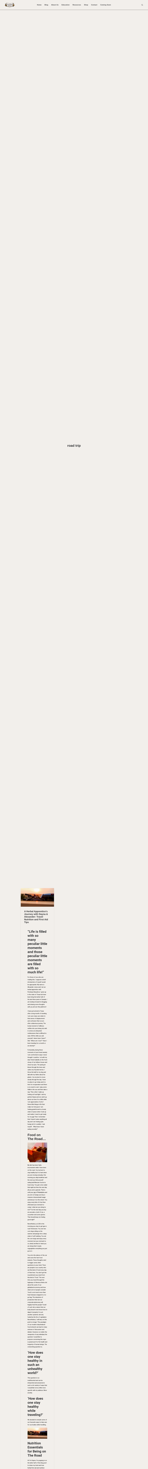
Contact (94, 5)
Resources (77, 5)
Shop (86, 5)
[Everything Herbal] (8, 5)
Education (66, 5)
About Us (55, 5)
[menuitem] (39, 5)
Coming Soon (105, 5)
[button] (143, 5)
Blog (46, 5)
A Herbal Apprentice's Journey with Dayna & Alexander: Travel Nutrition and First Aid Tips (36, 779)
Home (39, 5)
